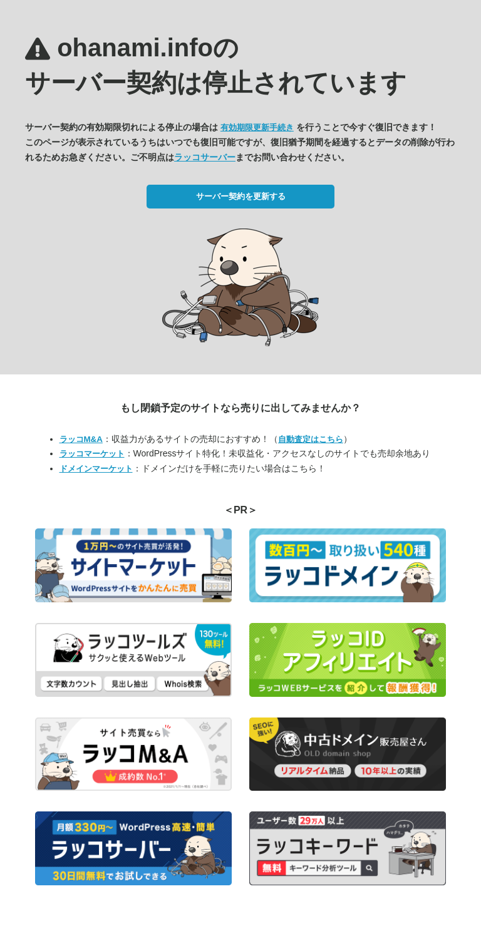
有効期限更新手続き (257, 127)
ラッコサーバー (204, 157)
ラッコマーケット (92, 453)
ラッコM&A (81, 439)
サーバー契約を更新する (241, 196)
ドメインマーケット (96, 468)
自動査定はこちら (310, 439)
